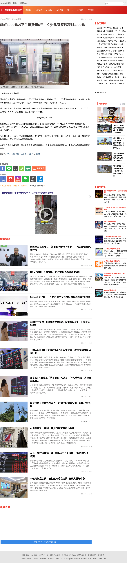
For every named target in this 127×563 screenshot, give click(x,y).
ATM (8, 154)
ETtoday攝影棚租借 (110, 290)
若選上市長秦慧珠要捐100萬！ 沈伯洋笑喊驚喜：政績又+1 (119, 156)
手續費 (38, 154)
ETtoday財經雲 (100, 92)
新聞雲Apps (23, 1)
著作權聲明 (92, 555)
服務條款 (73, 555)
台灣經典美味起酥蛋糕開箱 (112, 261)
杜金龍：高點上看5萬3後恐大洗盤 (110, 80)
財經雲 (11, 10)
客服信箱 (65, 555)
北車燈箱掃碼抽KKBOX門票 (112, 236)
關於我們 (42, 555)
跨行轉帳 (15, 154)
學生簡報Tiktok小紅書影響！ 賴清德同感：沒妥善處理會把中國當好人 (118, 143)
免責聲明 (101, 555)
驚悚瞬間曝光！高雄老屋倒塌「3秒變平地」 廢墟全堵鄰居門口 (119, 171)
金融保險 (49, 10)
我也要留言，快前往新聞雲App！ (46, 542)
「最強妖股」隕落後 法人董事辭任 (110, 57)
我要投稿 (25, 555)
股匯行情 (59, 10)
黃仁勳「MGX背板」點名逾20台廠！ (111, 28)
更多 (122, 104)
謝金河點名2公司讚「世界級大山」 (110, 54)
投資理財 (28, 10)
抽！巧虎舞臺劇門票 (110, 221)
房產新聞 (91, 10)
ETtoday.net (68, 559)
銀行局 (31, 154)
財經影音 (80, 10)
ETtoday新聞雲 (5, 1)
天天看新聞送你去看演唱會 (112, 249)
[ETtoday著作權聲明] (36, 186)
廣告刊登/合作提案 (53, 555)
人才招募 (34, 555)
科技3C (69, 10)
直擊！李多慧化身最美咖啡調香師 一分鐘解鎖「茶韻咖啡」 (118, 128)
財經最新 (39, 10)
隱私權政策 (82, 555)
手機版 (15, 1)
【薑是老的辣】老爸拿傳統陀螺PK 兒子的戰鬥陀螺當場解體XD (28, 193)
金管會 (23, 154)
